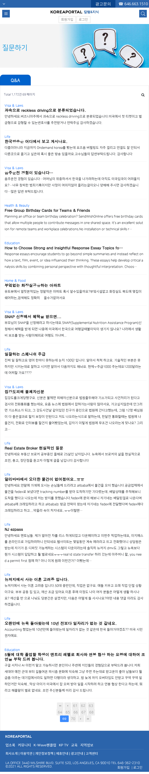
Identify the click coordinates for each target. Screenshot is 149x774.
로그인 (83, 19)
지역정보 (86, 745)
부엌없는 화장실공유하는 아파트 (33, 285)
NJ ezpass (14, 529)
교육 (74, 745)
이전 (67, 705)
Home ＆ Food (15, 281)
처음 (60, 705)
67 (83, 712)
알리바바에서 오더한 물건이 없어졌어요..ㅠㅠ (44, 479)
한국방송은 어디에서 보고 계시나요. (36, 141)
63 (91, 706)
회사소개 (11, 753)
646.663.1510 (136, 3)
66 (76, 712)
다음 (80, 718)
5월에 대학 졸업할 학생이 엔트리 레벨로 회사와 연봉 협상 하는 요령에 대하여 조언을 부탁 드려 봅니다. (75, 657)
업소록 (10, 745)
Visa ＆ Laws (14, 105)
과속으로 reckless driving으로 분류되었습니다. (45, 110)
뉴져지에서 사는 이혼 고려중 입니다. (37, 579)
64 (60, 712)
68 (91, 712)
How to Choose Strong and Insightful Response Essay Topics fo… (64, 247)
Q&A (15, 80)
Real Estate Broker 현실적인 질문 (34, 448)
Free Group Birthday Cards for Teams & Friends (47, 210)
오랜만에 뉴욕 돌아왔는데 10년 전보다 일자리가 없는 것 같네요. (61, 623)
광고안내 (77, 753)
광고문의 (103, 3)
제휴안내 (62, 753)
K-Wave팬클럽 (45, 745)
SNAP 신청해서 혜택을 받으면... (33, 316)
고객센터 (92, 753)
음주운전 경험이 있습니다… (29, 172)
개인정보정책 (44, 753)
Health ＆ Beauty (17, 205)
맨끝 (88, 718)
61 (75, 706)
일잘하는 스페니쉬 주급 (25, 354)
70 (73, 719)
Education (12, 243)
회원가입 (67, 19)
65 (68, 712)
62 (83, 706)
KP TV (64, 745)
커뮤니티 (24, 745)
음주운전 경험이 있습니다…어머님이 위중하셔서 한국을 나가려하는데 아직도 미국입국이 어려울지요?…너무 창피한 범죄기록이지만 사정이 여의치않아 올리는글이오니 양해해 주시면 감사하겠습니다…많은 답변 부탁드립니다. (72, 185)
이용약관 (26, 753)
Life (7, 137)
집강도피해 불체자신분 (24, 391)
